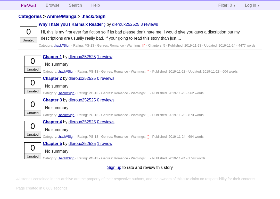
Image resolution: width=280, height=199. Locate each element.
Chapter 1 (52, 57)
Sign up (114, 167)
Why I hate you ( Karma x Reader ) (72, 24)
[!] (144, 45)
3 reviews (149, 24)
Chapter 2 (52, 78)
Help (95, 5)
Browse (52, 5)
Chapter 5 (52, 143)
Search (75, 5)
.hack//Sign (93, 16)
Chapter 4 (52, 122)
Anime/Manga (61, 16)
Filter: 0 (225, 5)
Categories (30, 16)
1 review (104, 57)
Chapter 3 (52, 100)
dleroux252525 (125, 24)
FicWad (28, 5)
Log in (250, 5)
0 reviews (105, 78)
